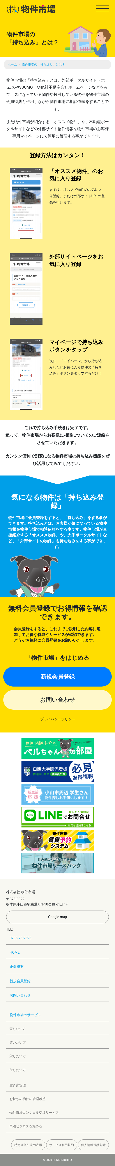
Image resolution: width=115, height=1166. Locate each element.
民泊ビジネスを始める (25, 1126)
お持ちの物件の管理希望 (27, 1099)
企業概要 (17, 967)
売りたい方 (17, 1029)
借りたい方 (17, 1070)
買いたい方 (17, 1042)
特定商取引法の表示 (28, 1145)
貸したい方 (17, 1056)
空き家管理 (17, 1085)
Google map (57, 917)
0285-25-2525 (20, 938)
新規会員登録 (58, 676)
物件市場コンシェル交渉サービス (34, 1113)
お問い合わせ (57, 699)
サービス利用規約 (61, 1145)
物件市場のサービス (25, 1015)
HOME (14, 952)
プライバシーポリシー (57, 719)
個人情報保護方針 (93, 1145)
